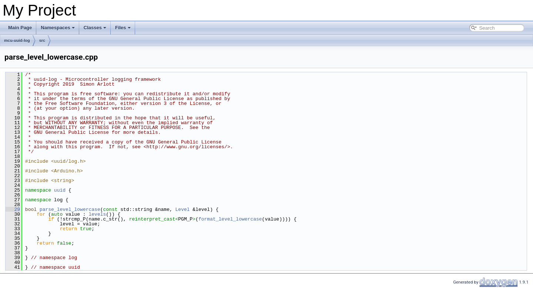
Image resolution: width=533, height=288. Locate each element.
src (42, 40)
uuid (60, 190)
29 (13, 209)
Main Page (20, 27)
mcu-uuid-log (17, 40)
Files (123, 27)
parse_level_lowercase (70, 209)
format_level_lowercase (230, 219)
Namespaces (58, 27)
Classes (95, 27)
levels (97, 214)
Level (182, 209)
